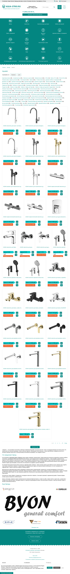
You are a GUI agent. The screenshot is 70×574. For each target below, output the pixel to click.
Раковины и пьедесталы (18, 85)
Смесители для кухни (32, 90)
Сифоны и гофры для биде (27, 87)
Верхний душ (59, 101)
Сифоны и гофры (14, 87)
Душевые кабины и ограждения (52, 79)
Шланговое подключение (28, 105)
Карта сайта (35, 555)
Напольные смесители (26, 92)
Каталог (12, 1)
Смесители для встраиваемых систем (54, 92)
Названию (13, 74)
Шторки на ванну (24, 94)
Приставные (35, 83)
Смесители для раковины (45, 90)
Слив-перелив (23, 79)
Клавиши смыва (5, 97)
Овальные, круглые (27, 78)
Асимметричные (16, 78)
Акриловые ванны (6, 78)
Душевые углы (5, 81)
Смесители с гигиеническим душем (10, 94)
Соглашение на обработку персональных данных (35, 559)
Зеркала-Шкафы (49, 81)
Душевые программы (48, 101)
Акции (9, 1)
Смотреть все (35, 527)
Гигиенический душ (15, 103)
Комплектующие (6, 92)
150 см (46, 78)
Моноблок (4, 83)
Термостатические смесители (19, 88)
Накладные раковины (31, 85)
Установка (29, 1)
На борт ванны (15, 92)
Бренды (16, 1)
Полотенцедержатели (7, 101)
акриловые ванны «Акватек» (16, 457)
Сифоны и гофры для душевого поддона (44, 87)
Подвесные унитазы (25, 83)
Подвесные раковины (43, 85)
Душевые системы (54, 103)
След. (65, 443)
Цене (19, 74)
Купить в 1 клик (8, 133)
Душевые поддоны (39, 81)
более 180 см (62, 78)
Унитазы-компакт (44, 83)
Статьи (44, 1)
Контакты (34, 1)
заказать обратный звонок (35, 14)
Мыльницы (57, 99)
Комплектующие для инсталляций (52, 96)
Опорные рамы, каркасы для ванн (9, 79)
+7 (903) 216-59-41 (28, 12)
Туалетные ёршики (33, 88)
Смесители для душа (19, 90)
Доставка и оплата (22, 1)
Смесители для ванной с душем (47, 88)
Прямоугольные (38, 78)
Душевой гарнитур (32, 103)
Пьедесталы (5, 87)
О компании (4, 1)
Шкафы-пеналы (59, 81)
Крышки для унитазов (55, 85)
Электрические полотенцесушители (20, 97)
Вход (57, 1)
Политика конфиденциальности (35, 557)
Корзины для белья (28, 99)
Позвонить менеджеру (35, 536)
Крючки (50, 99)
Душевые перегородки (17, 81)
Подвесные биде (6, 85)
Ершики (19, 99)
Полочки (16, 101)
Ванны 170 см (54, 78)
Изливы (56, 90)
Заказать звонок (35, 540)
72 (62, 443)
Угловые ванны (39, 79)
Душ (24, 103)
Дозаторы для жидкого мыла (8, 99)
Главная (4, 67)
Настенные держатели (7, 105)
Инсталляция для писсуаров (23, 96)
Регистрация (63, 1)
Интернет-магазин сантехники (33, 550)
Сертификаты (39, 1)
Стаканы (23, 101)
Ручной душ (17, 105)
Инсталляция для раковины (8, 96)
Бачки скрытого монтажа (37, 96)
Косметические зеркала (40, 99)
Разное (57, 87)
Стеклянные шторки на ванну (37, 94)
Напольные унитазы (13, 83)
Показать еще (35, 447)
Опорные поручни (6, 88)
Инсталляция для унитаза (52, 94)
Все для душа (5, 103)
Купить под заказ (42, 254)
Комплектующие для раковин (34, 101)
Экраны (31, 79)
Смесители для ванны (7, 90)
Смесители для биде (38, 92)
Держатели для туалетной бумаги (54, 97)
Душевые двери (28, 81)
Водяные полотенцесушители (37, 97)
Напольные (53, 83)
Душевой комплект (43, 103)
